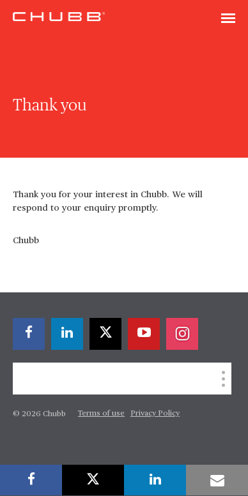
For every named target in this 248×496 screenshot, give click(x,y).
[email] (217, 480)
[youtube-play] (144, 334)
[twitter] (105, 334)
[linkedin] (67, 334)
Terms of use (101, 413)
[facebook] (29, 334)
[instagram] (182, 334)
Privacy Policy (155, 413)
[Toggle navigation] (228, 19)
